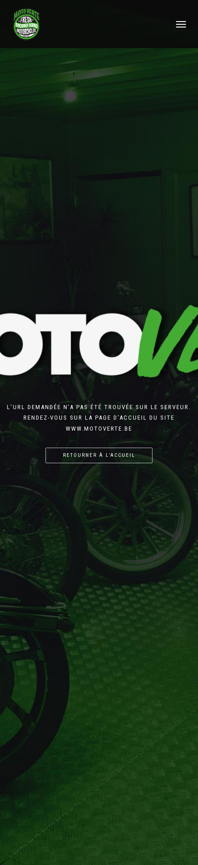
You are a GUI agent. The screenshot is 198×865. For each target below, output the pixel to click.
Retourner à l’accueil (99, 455)
